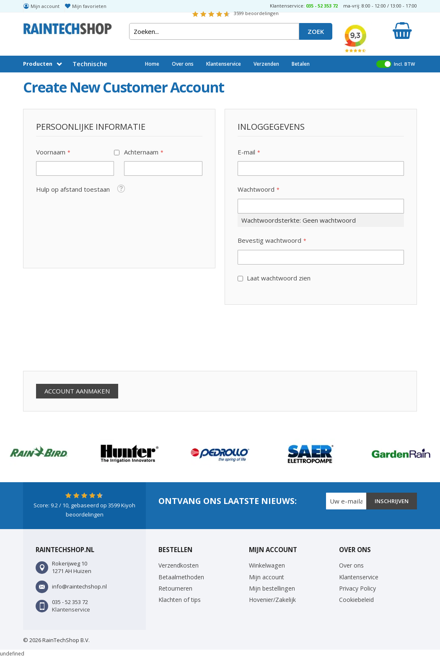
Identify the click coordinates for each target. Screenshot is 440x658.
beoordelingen (256, 13)
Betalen (301, 63)
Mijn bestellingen (272, 588)
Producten (37, 63)
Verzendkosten (178, 565)
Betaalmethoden (181, 577)
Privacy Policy (357, 588)
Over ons (183, 63)
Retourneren (175, 588)
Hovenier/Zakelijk (272, 600)
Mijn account (45, 6)
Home (152, 63)
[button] (121, 188)
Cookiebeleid (356, 600)
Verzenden (266, 63)
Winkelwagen (267, 565)
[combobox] (214, 31)
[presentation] (86, 337)
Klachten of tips (179, 600)
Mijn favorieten (89, 6)
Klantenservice (223, 63)
